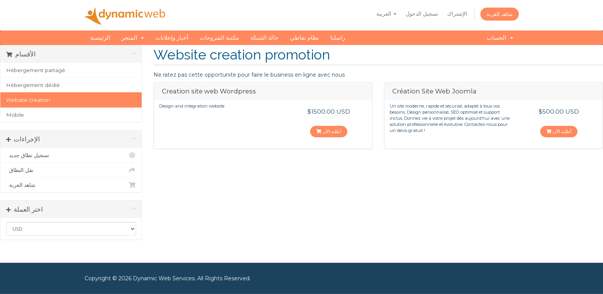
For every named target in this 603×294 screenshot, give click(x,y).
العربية (386, 13)
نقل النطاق (71, 170)
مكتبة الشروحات (219, 37)
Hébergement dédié (33, 85)
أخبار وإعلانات (171, 37)
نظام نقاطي (304, 37)
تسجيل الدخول (422, 13)
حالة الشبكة (264, 37)
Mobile (15, 115)
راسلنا (337, 37)
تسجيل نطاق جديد (71, 155)
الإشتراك (457, 13)
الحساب (500, 37)
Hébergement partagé (35, 70)
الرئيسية (100, 37)
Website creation (28, 100)
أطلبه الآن (328, 131)
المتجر (133, 37)
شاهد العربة (499, 14)
